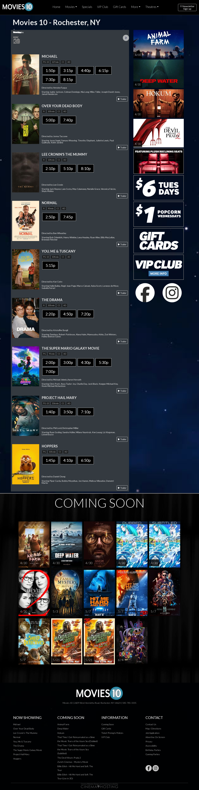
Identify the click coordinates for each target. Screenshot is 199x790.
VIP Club (102, 7)
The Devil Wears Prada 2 (69, 757)
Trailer (122, 99)
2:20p (50, 314)
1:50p (50, 70)
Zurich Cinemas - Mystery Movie (72, 762)
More (134, 7)
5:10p (68, 168)
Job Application (153, 733)
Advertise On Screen (155, 737)
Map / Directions (153, 728)
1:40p (50, 411)
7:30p (50, 79)
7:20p (85, 314)
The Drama (18, 745)
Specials (87, 7)
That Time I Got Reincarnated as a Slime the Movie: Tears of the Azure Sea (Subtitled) (76, 749)
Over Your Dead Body (23, 728)
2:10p (50, 168)
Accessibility (151, 745)
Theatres (150, 7)
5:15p (50, 265)
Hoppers (17, 758)
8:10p (85, 168)
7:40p (68, 120)
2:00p (50, 362)
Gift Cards (119, 7)
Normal (16, 737)
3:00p (68, 362)
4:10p (68, 460)
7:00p (50, 371)
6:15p (103, 70)
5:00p (50, 120)
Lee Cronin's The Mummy (25, 733)
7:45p (68, 217)
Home (56, 7)
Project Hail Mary (21, 754)
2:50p (50, 217)
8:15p (68, 79)
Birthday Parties (153, 750)
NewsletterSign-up (187, 7)
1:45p (50, 460)
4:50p (68, 314)
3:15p (68, 70)
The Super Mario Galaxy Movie (27, 750)
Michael (16, 724)
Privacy (149, 741)
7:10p (85, 411)
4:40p (85, 70)
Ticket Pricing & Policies (112, 733)
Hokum (60, 733)
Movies (70, 7)
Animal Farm (63, 724)
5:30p (103, 362)
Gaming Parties (153, 754)
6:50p (85, 460)
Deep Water (63, 728)
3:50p (68, 411)
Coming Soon (107, 724)
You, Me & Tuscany (22, 741)
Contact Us (151, 724)
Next (126, 38)
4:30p (85, 362)
